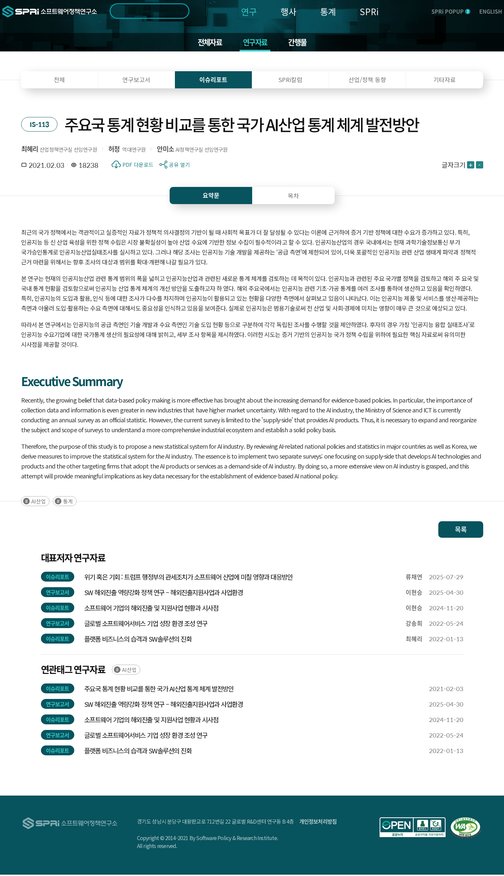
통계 (328, 11)
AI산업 (38, 502)
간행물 (300, 43)
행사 (288, 11)
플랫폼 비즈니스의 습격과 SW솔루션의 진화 (138, 640)
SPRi (369, 11)
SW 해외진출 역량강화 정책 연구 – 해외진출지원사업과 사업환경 (163, 593)
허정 (113, 150)
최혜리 (29, 150)
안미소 (165, 150)
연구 (249, 11)
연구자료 (255, 43)
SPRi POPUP (450, 11)
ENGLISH (490, 11)
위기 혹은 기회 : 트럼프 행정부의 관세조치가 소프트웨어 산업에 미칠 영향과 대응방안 (188, 578)
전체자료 (207, 43)
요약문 (211, 196)
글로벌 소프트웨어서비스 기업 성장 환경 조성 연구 (146, 624)
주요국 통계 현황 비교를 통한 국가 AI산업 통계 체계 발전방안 (159, 690)
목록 (461, 530)
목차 (293, 197)
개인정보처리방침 (318, 823)
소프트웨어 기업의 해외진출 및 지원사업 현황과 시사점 (151, 609)
